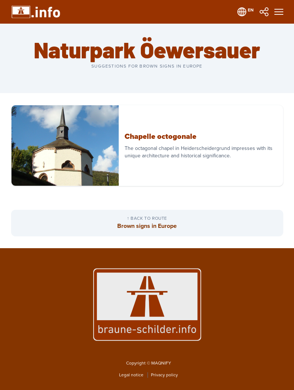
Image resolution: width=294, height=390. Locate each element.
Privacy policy (164, 375)
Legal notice (132, 375)
